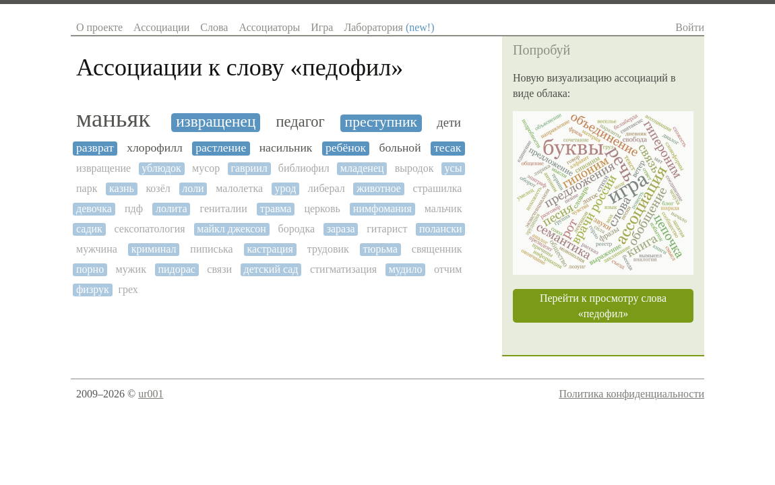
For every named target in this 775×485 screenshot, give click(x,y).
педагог (300, 122)
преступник (381, 122)
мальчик (443, 208)
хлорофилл (155, 147)
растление (220, 147)
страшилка (437, 188)
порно (90, 269)
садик (89, 228)
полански (440, 228)
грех (127, 289)
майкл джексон (231, 228)
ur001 (150, 393)
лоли (193, 188)
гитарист (387, 228)
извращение (103, 168)
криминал (154, 249)
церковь (322, 208)
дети (449, 122)
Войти (689, 27)
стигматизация (343, 269)
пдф (134, 208)
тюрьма (380, 249)
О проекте (99, 27)
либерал (326, 188)
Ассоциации (161, 27)
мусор (206, 168)
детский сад (271, 269)
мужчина (96, 249)
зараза (341, 228)
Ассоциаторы (269, 27)
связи (219, 269)
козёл (158, 188)
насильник (286, 147)
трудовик (328, 249)
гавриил (248, 168)
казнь (121, 188)
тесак (447, 147)
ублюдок (161, 168)
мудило (406, 269)
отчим (448, 269)
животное (378, 188)
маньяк (113, 118)
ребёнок (346, 147)
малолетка (239, 188)
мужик (131, 269)
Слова (214, 27)
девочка (94, 208)
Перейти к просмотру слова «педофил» (603, 305)
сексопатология (150, 228)
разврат (95, 147)
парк (86, 188)
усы (453, 168)
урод (286, 188)
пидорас (176, 269)
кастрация (270, 249)
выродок (414, 168)
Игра (322, 27)
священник (437, 249)
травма (276, 208)
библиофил (304, 168)
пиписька (211, 249)
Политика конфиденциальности (631, 393)
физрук (92, 289)
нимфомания (382, 208)
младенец (362, 168)
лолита (171, 208)
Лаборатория (389, 27)
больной (400, 147)
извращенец (215, 121)
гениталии (223, 208)
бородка (296, 228)
